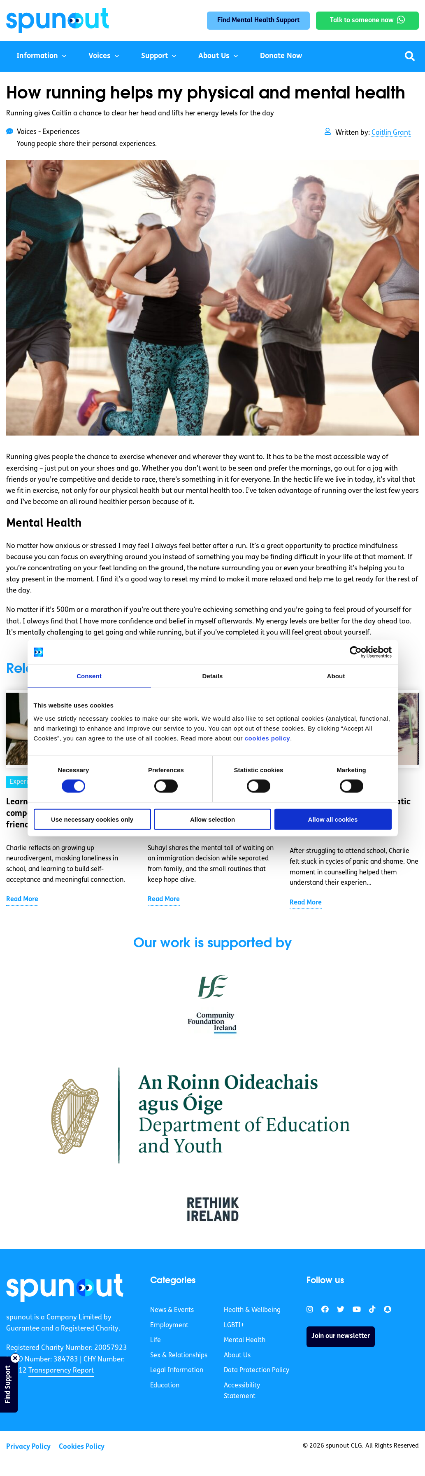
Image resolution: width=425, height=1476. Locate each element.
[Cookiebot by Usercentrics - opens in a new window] (356, 652)
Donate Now (281, 56)
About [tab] (336, 675)
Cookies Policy (82, 1446)
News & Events (172, 1310)
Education (164, 1385)
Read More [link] (22, 899)
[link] (64, 1288)
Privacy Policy (28, 1446)
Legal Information (176, 1370)
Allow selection (212, 818)
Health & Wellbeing (252, 1310)
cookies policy (267, 737)
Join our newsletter (340, 1336)
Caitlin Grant (391, 132)
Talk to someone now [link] (362, 20)
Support (154, 56)
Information (37, 56)
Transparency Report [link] (61, 1370)
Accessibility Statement (242, 1391)
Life (155, 1340)
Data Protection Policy (256, 1370)
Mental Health (244, 1340)
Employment (169, 1325)
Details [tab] (212, 675)
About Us (214, 56)
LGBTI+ (234, 1325)
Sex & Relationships (178, 1355)
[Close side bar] (15, 1358)
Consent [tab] (89, 675)
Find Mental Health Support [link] (258, 20)
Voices (99, 56)
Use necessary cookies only (92, 818)
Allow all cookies (333, 818)
